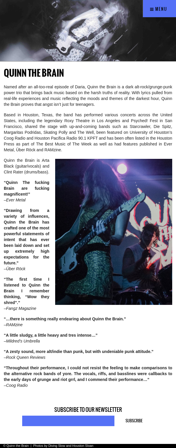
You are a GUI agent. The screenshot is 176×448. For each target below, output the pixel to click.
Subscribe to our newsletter (88, 409)
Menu (158, 9)
